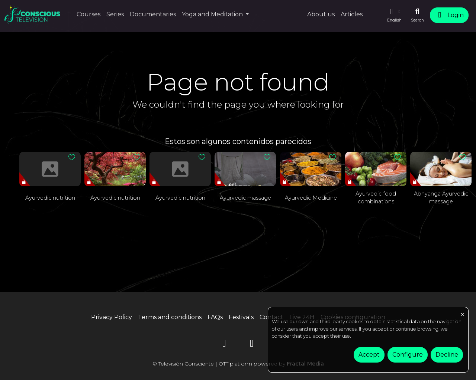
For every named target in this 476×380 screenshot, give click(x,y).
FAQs (215, 317)
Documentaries (153, 14)
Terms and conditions (170, 317)
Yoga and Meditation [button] (213, 14)
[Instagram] (252, 344)
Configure (407, 354)
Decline (446, 354)
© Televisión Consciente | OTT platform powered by (238, 363)
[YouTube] (224, 344)
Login (449, 15)
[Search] (417, 15)
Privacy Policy (111, 317)
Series (115, 14)
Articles (352, 14)
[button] (394, 15)
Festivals (241, 317)
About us (321, 14)
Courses (88, 14)
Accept (369, 354)
